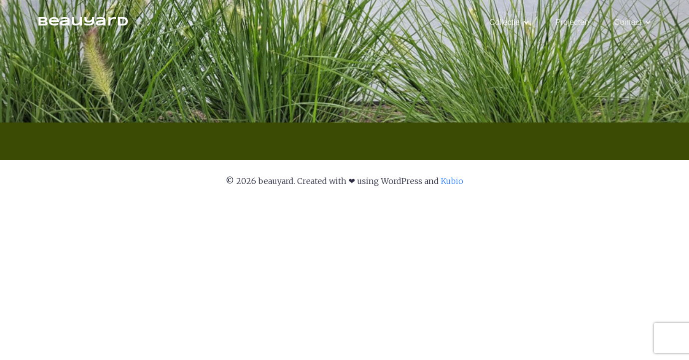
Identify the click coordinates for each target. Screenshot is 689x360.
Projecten (572, 22)
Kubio (452, 181)
